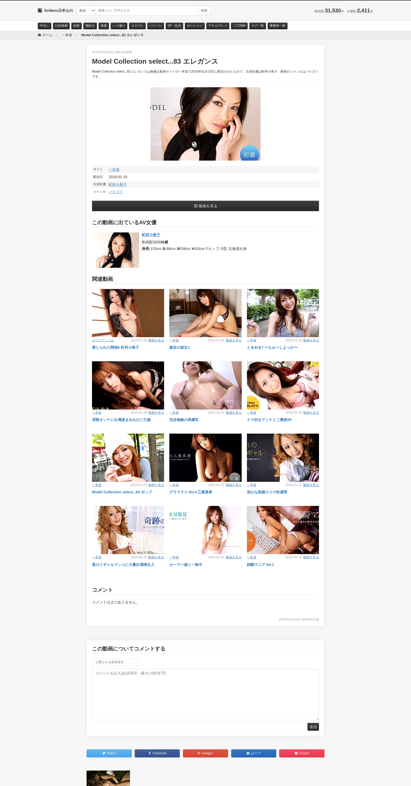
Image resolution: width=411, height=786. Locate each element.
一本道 (114, 169)
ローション (195, 26)
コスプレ (137, 26)
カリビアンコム (103, 340)
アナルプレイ (217, 26)
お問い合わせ (51, 777)
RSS (97, 777)
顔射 (76, 26)
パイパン (155, 26)
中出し (44, 26)
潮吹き (90, 26)
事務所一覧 (277, 26)
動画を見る (208, 206)
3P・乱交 (174, 26)
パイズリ (116, 192)
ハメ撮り (119, 26)
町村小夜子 (118, 184)
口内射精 (61, 26)
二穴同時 (239, 26)
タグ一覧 (257, 26)
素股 (104, 26)
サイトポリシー (77, 777)
